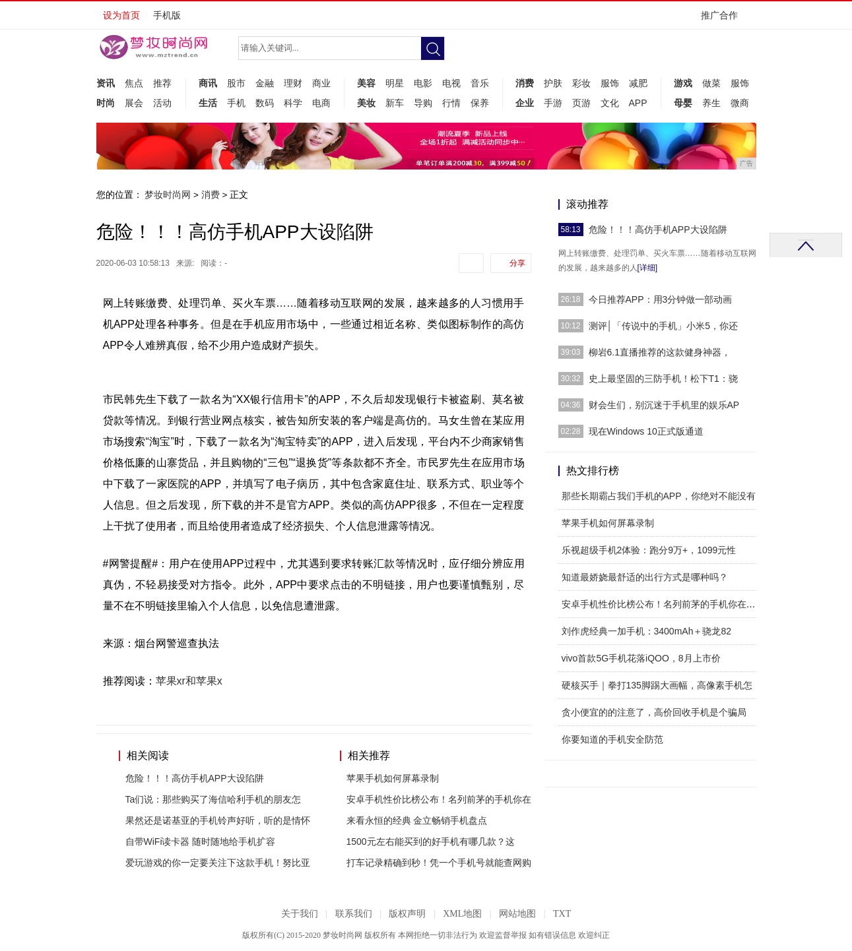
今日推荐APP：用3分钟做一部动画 (661, 299)
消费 (524, 83)
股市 (236, 83)
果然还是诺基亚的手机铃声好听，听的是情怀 (217, 820)
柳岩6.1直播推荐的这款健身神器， (660, 352)
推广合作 (723, 19)
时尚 (105, 103)
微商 (740, 103)
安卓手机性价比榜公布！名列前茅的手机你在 (438, 799)
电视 (451, 83)
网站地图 (517, 914)
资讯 (105, 83)
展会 (134, 103)
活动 (162, 103)
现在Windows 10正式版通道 (646, 431)
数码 (264, 103)
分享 (517, 263)
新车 (394, 103)
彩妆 (581, 83)
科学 (293, 103)
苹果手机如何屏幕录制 (392, 778)
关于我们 (299, 914)
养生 (711, 103)
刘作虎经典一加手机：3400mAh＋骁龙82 (647, 631)
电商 (321, 103)
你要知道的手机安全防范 (612, 739)
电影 (423, 83)
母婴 (683, 103)
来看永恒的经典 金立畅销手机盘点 (417, 820)
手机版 (167, 15)
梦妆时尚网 (168, 194)
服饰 (610, 83)
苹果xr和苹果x (189, 681)
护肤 (553, 83)
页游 (581, 103)
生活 (208, 103)
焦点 (134, 83)
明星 (394, 83)
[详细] (648, 267)
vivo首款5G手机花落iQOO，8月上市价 (641, 658)
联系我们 (353, 914)
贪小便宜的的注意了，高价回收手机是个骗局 (654, 712)
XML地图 (462, 914)
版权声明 (407, 914)
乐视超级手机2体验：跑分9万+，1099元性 (649, 550)
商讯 (208, 83)
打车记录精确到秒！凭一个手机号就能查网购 (438, 862)
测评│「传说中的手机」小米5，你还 (663, 326)
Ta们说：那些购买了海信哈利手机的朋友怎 (213, 799)
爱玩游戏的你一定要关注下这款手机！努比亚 (217, 862)
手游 (553, 103)
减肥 (638, 83)
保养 (480, 103)
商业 (321, 83)
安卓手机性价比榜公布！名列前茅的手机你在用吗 (663, 604)
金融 (264, 83)
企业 (524, 103)
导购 (423, 103)
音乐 (480, 83)
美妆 (366, 103)
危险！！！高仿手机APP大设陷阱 (194, 778)
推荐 (162, 83)
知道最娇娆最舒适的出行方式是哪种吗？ (645, 577)
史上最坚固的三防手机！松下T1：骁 (663, 378)
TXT (562, 914)
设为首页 (121, 15)
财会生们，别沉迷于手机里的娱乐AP (664, 405)
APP (638, 103)
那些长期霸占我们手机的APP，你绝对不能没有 (659, 496)
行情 (451, 103)
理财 (293, 83)
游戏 (683, 83)
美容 (366, 83)
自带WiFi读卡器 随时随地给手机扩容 (200, 841)
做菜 (711, 83)
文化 (610, 103)
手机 (236, 103)
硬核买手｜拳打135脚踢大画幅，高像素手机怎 (657, 685)
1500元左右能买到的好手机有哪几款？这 (430, 841)
